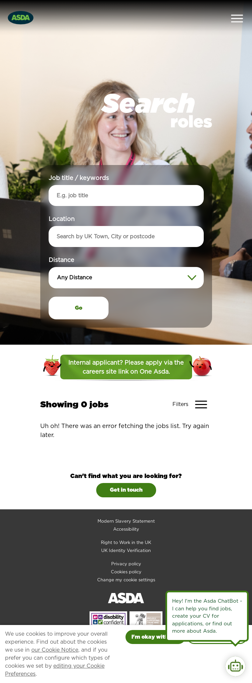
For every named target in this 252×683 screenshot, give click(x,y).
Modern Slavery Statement (126, 505)
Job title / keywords (79, 162)
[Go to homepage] (20, 9)
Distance (61, 244)
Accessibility (126, 513)
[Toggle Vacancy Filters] (192, 389)
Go (78, 292)
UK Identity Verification (126, 534)
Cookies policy (126, 556)
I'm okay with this (155, 637)
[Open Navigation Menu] (237, 10)
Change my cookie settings (126, 564)
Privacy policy (126, 548)
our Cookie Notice (54, 650)
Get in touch (126, 474)
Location (62, 203)
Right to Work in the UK (126, 526)
